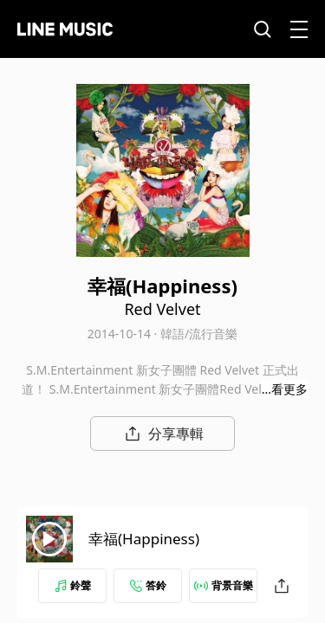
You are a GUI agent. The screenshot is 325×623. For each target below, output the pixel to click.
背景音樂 (223, 585)
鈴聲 (73, 585)
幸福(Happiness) (143, 539)
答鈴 (148, 585)
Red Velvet (162, 309)
